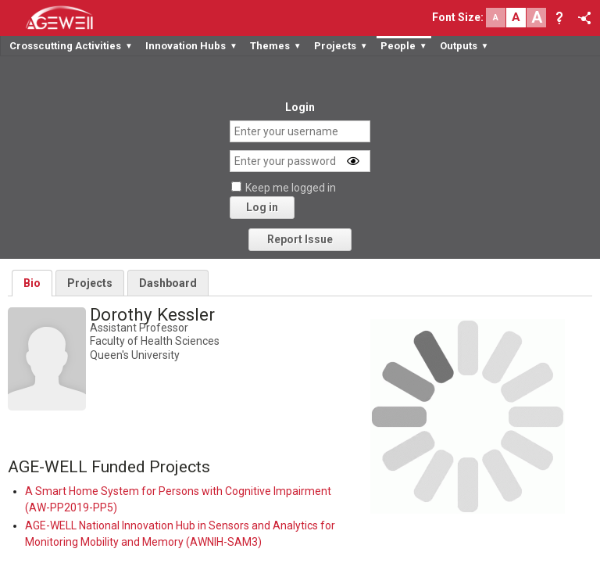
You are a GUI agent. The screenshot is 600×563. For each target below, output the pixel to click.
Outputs (464, 46)
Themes (276, 46)
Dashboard (168, 283)
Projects (341, 46)
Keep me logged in (290, 187)
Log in (262, 207)
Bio (32, 283)
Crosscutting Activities (71, 46)
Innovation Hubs (191, 46)
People (403, 46)
